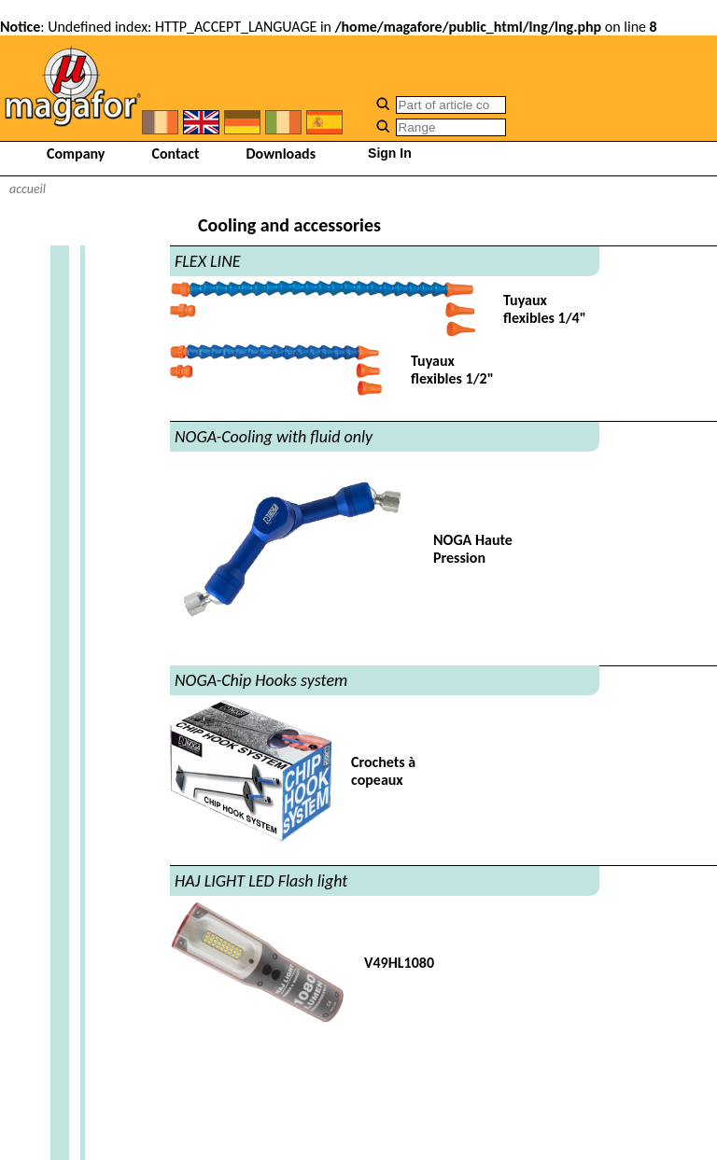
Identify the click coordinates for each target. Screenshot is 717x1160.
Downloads (281, 153)
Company (76, 153)
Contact (175, 153)
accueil (27, 189)
